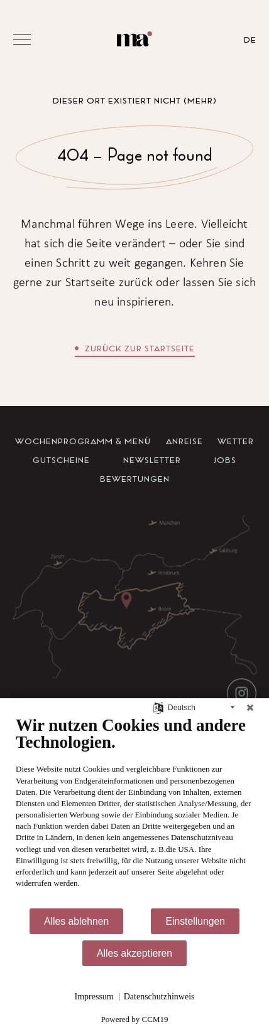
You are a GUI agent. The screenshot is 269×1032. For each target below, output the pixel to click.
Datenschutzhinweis (159, 996)
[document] (134, 811)
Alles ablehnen (76, 921)
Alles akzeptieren (134, 953)
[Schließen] (250, 707)
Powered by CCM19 (134, 1019)
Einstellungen (195, 921)
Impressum (94, 996)
